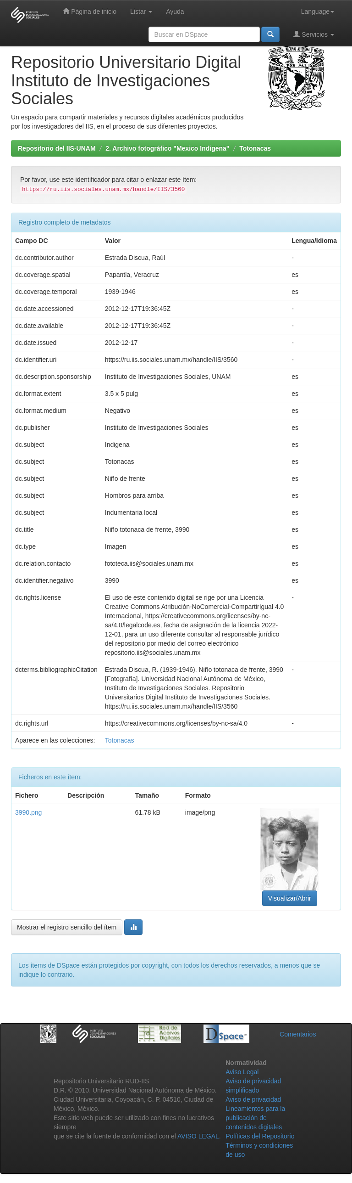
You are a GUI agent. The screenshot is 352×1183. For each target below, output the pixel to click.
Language (317, 11)
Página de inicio (89, 11)
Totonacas (255, 148)
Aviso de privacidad (253, 1099)
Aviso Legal (242, 1072)
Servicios (313, 34)
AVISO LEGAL (198, 1136)
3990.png (28, 812)
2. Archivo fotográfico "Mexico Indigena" (167, 148)
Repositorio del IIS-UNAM (57, 148)
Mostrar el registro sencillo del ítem (66, 927)
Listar (141, 11)
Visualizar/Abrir (289, 898)
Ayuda (175, 11)
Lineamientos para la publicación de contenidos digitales (255, 1118)
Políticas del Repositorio (260, 1136)
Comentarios (298, 1034)
